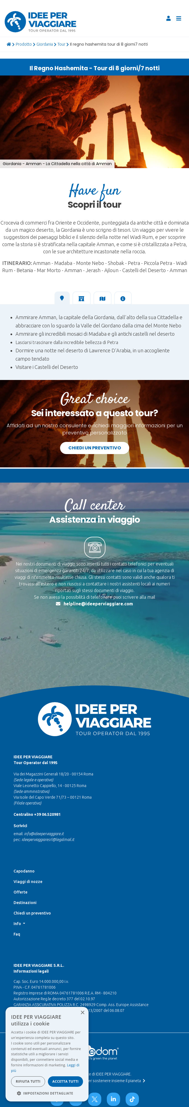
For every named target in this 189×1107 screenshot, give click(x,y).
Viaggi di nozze (28, 840)
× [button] (82, 1013)
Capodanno (24, 830)
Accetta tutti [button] (65, 1081)
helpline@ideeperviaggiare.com (98, 603)
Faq (17, 893)
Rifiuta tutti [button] (28, 1081)
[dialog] (47, 1054)
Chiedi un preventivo (94, 448)
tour (61, 44)
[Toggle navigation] (179, 18)
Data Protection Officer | (93, 1069)
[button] (10, 80)
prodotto (24, 44)
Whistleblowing (93, 1074)
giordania (45, 44)
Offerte (20, 851)
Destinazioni (25, 861)
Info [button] (18, 882)
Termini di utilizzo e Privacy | (93, 1064)
